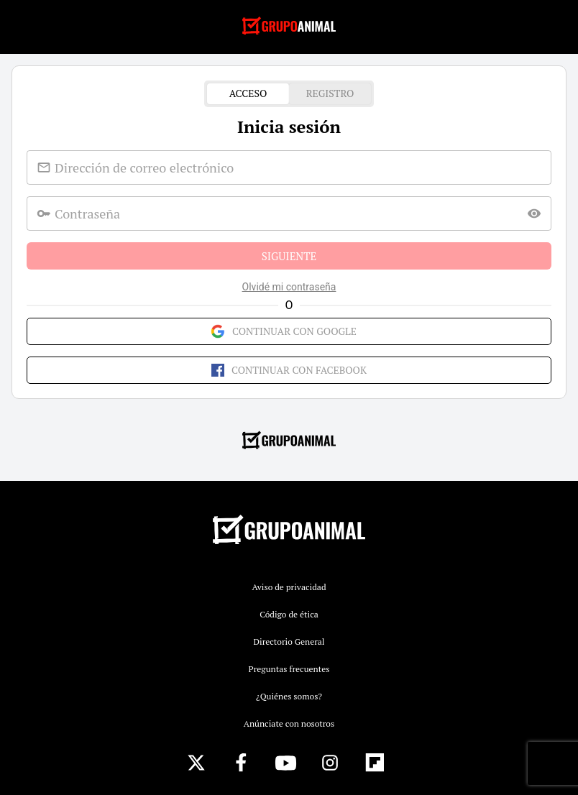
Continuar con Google (289, 331)
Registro (330, 93)
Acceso (248, 93)
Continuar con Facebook (289, 370)
